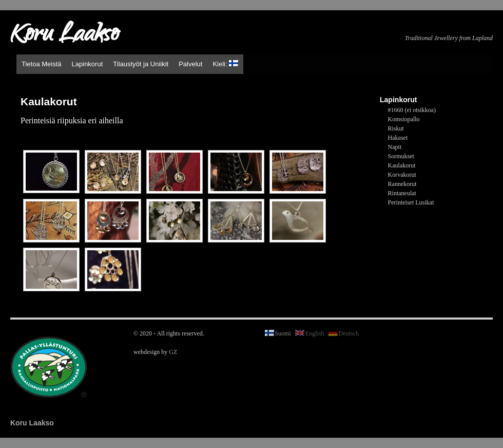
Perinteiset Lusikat (411, 202)
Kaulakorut (402, 165)
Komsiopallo (404, 119)
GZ (173, 352)
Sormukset (401, 156)
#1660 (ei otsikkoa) (412, 110)
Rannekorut (402, 184)
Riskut (396, 128)
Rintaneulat (402, 193)
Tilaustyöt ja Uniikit (140, 64)
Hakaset (398, 137)
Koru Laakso (64, 36)
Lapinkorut (87, 64)
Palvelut (190, 64)
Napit (395, 147)
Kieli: (225, 64)
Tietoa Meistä (42, 64)
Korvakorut (402, 174)
